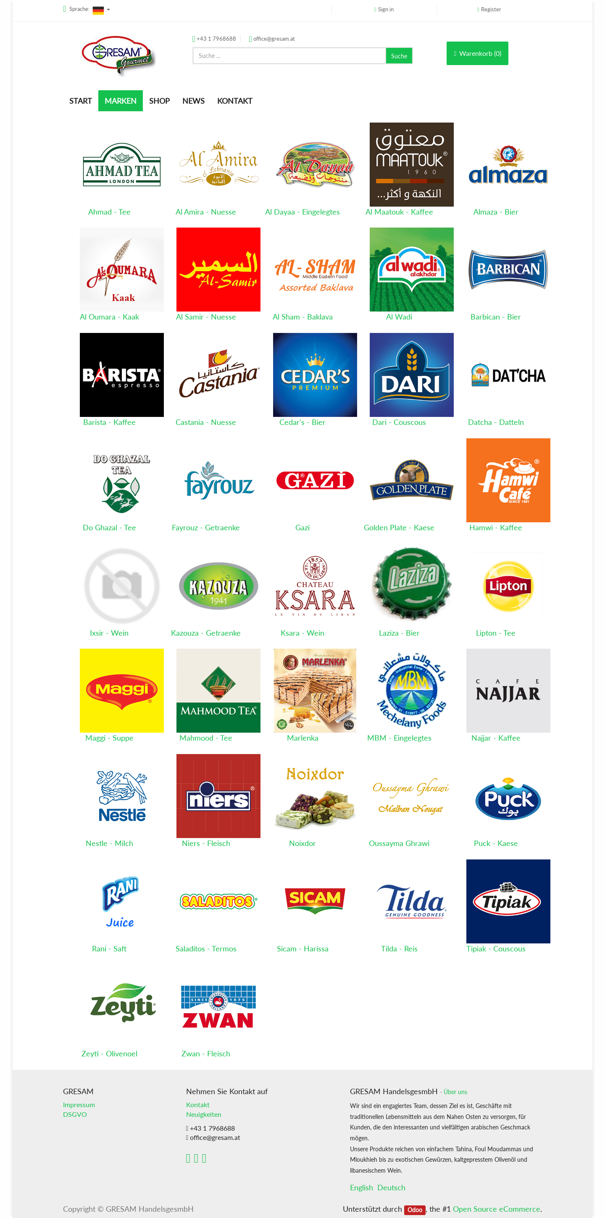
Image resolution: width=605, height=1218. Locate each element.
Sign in (386, 9)
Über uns (455, 1092)
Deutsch (391, 1187)
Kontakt (198, 1104)
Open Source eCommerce (496, 1208)
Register (491, 9)
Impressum (79, 1104)
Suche (399, 56)
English (361, 1187)
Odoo (415, 1209)
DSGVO (75, 1114)
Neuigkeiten (203, 1114)
